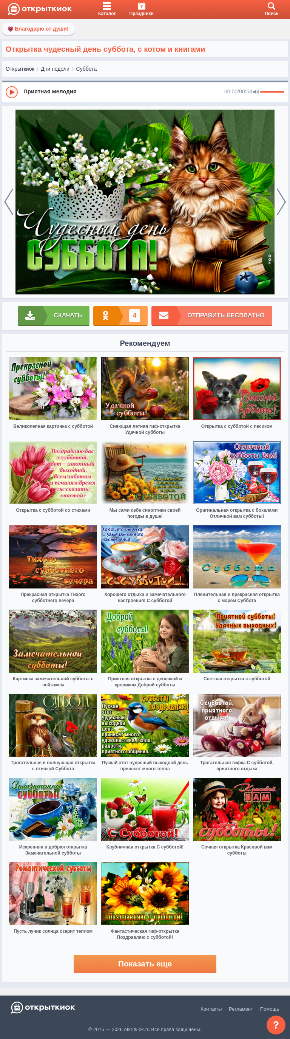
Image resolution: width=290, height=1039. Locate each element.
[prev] (9, 202)
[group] (145, 92)
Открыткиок (20, 69)
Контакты (211, 1009)
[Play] (12, 92)
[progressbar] (272, 92)
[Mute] (256, 92)
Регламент (241, 1009)
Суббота (86, 69)
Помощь (269, 1009)
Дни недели (55, 69)
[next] (281, 202)
